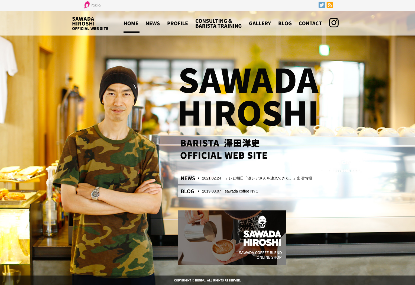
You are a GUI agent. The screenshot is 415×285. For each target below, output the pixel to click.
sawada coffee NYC (241, 191)
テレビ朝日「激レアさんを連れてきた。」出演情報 (268, 178)
